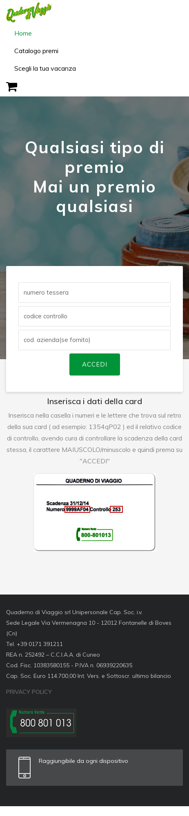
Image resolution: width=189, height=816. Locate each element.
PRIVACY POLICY (29, 691)
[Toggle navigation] (171, 12)
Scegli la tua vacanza (45, 68)
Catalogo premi (36, 51)
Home (23, 33)
